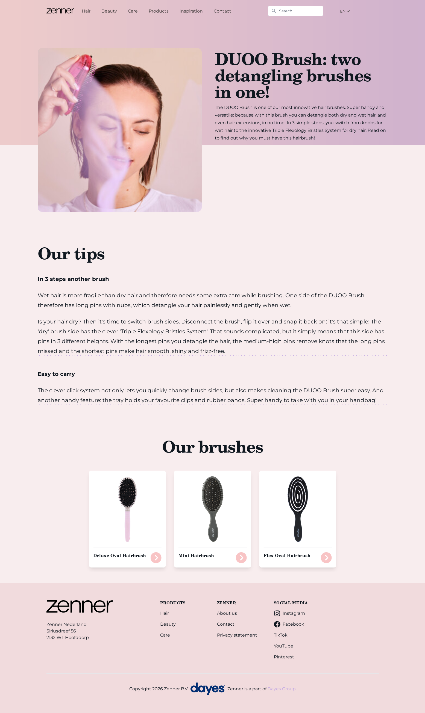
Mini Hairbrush (196, 555)
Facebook (289, 624)
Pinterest (284, 656)
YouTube (283, 646)
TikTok (281, 635)
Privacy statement (237, 635)
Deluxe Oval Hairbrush (119, 555)
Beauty (168, 624)
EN (345, 11)
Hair (164, 613)
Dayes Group (282, 688)
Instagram (289, 613)
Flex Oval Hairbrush (286, 555)
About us (227, 613)
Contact (226, 624)
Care (165, 635)
